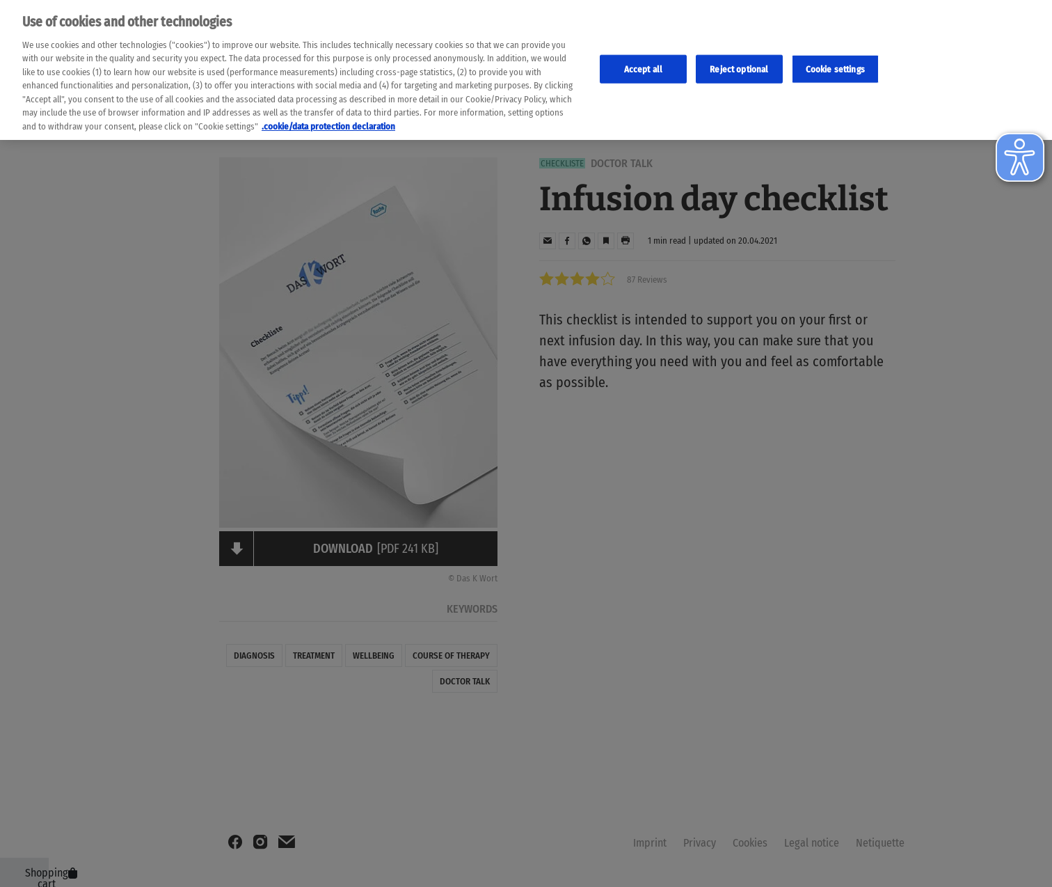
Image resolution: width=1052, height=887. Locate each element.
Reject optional (739, 61)
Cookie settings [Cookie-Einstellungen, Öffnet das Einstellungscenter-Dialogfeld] (835, 61)
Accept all (643, 61)
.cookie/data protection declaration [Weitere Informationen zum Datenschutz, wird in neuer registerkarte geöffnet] (328, 119)
